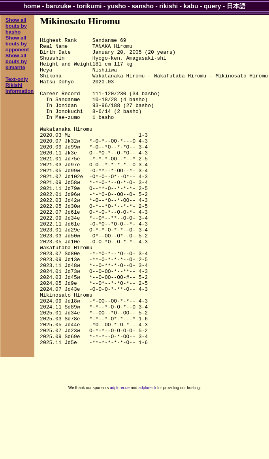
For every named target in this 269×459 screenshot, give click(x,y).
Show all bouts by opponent (17, 44)
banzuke (58, 6)
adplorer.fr (147, 450)
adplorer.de (120, 450)
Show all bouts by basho (16, 26)
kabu (191, 6)
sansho (143, 6)
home (31, 6)
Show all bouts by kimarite (16, 61)
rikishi (168, 6)
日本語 (236, 6)
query (212, 6)
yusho (116, 6)
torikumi (89, 6)
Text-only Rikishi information (20, 85)
